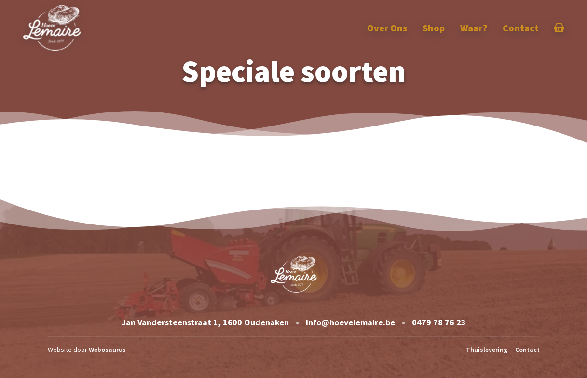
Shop (434, 28)
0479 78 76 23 (439, 322)
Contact (521, 28)
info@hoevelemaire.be (350, 322)
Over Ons (387, 28)
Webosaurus (107, 349)
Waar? (473, 28)
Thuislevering (486, 349)
